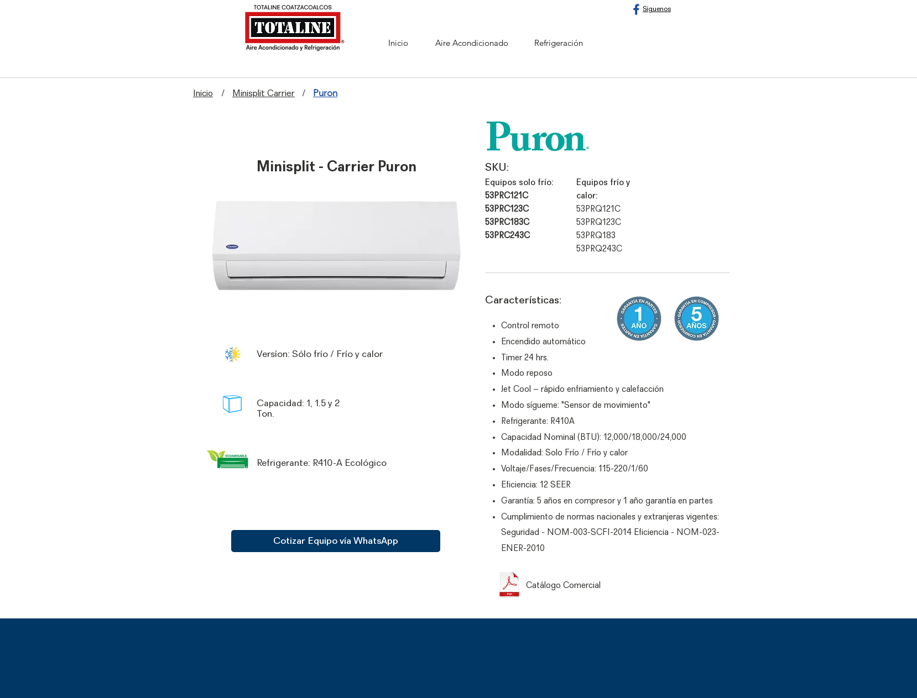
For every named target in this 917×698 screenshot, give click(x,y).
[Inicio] (398, 43)
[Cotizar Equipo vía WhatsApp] (335, 541)
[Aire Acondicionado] (471, 43)
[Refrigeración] (558, 43)
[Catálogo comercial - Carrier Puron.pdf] (509, 586)
